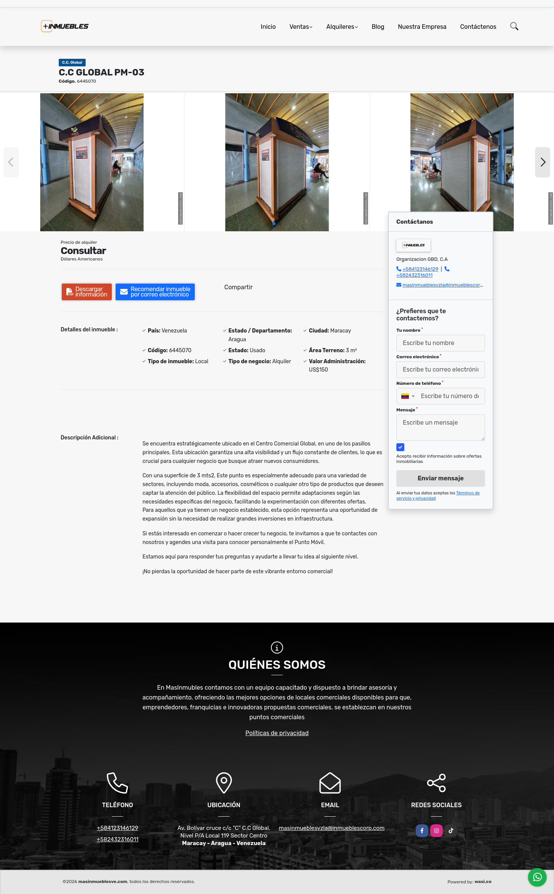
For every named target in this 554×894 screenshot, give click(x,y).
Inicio (268, 26)
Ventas (299, 26)
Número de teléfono (419, 383)
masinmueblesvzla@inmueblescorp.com (448, 285)
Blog (378, 26)
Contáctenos (478, 26)
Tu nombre (409, 330)
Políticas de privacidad (277, 733)
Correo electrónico (418, 357)
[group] (92, 162)
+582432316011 (414, 275)
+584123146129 (420, 269)
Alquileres (340, 26)
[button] (273, 223)
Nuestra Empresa (422, 26)
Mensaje (407, 410)
